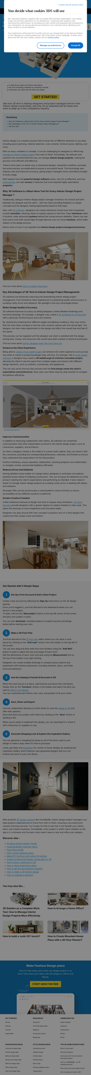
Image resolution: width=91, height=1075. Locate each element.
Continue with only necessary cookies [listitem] (71, 5)
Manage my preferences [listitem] (50, 45)
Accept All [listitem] (75, 45)
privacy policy (53, 37)
